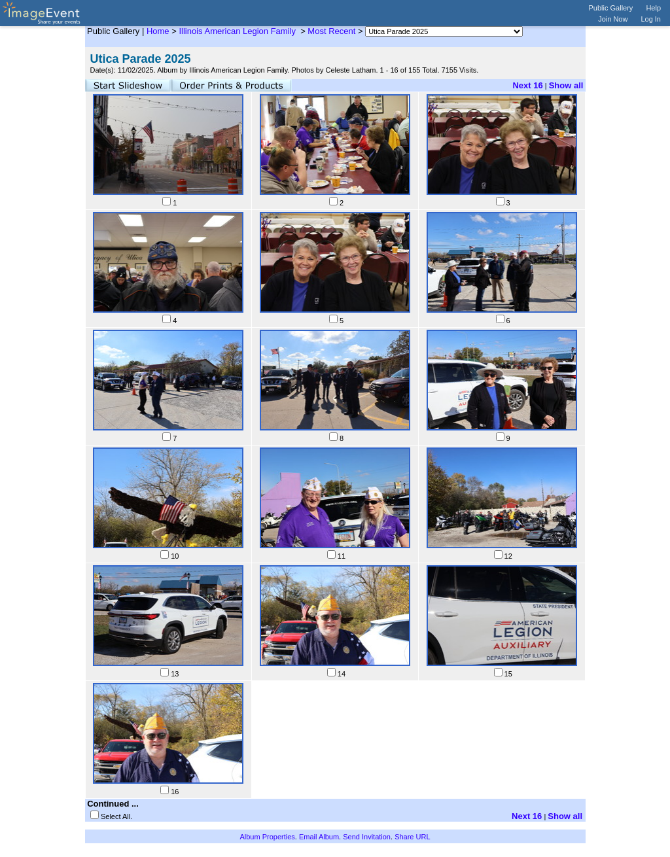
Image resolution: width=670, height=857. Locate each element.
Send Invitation (367, 837)
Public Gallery (611, 8)
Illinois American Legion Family (238, 31)
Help (653, 8)
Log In (651, 19)
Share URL (412, 837)
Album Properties (266, 837)
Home (158, 31)
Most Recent (331, 31)
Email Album (319, 837)
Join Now (612, 19)
